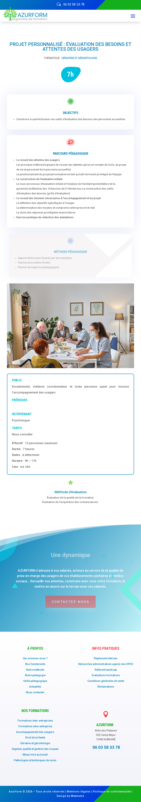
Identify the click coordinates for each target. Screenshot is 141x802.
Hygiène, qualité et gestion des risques (35, 748)
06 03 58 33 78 (73, 4)
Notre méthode (35, 669)
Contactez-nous (70, 602)
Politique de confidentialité (112, 791)
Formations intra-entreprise (35, 726)
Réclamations (105, 686)
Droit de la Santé (35, 737)
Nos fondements (35, 664)
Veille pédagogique (35, 680)
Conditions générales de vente (105, 680)
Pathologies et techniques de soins (35, 760)
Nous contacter (35, 692)
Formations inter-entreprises (35, 720)
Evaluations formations (106, 675)
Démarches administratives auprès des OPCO (105, 664)
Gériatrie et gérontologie (79, 58)
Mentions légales (79, 791)
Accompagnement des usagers (35, 732)
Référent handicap (106, 669)
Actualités (35, 686)
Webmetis (77, 795)
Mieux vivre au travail (35, 754)
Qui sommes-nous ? (35, 658)
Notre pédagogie (35, 675)
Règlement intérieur (106, 658)
